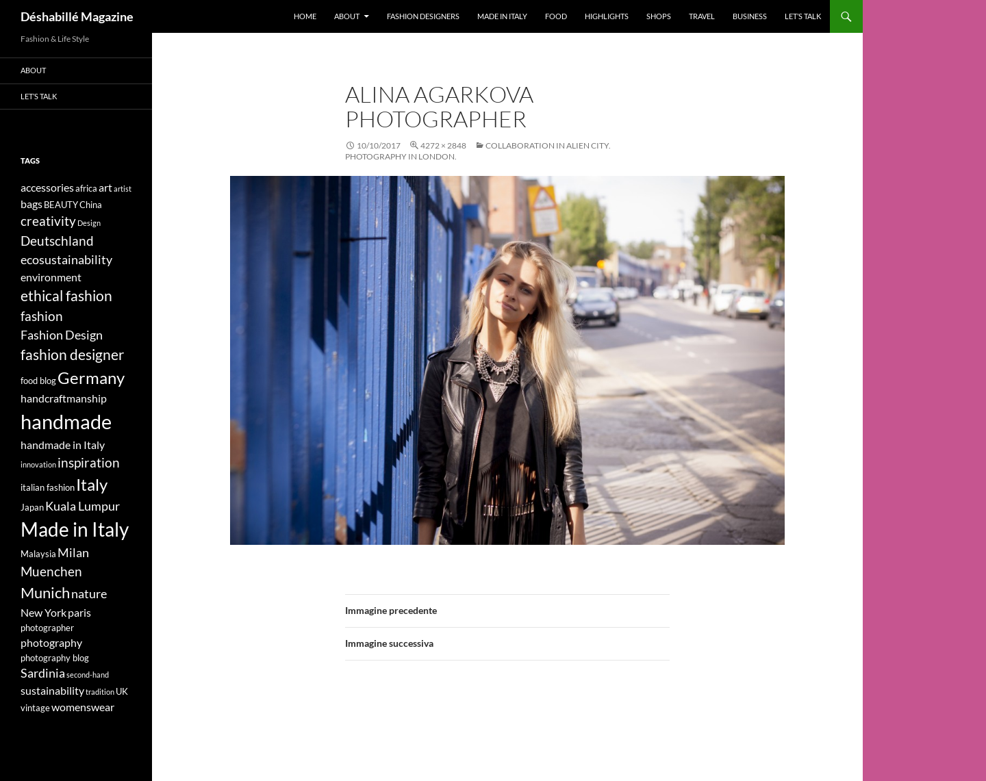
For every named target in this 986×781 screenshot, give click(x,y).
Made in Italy (502, 16)
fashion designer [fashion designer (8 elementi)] (72, 354)
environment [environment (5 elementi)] (51, 276)
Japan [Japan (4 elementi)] (32, 507)
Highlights (607, 16)
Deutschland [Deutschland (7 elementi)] (57, 240)
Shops (658, 16)
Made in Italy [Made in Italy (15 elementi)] (75, 529)
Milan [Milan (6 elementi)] (73, 553)
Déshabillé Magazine (77, 16)
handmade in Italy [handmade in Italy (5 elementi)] (63, 444)
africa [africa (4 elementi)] (86, 188)
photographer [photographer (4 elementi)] (47, 627)
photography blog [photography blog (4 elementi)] (55, 657)
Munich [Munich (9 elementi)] (45, 592)
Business (750, 16)
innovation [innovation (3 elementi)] (38, 464)
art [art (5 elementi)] (105, 187)
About (346, 16)
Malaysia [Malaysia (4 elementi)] (38, 553)
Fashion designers (423, 16)
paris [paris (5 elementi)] (79, 612)
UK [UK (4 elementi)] (122, 691)
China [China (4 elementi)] (90, 204)
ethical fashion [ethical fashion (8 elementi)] (66, 295)
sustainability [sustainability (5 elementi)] (52, 690)
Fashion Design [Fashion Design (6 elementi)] (62, 335)
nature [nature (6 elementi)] (89, 594)
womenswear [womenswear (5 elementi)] (82, 706)
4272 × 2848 (443, 145)
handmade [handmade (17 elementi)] (66, 421)
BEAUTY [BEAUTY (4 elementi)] (61, 204)
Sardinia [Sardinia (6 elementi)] (43, 673)
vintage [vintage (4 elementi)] (35, 707)
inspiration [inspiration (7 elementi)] (89, 462)
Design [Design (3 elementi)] (89, 222)
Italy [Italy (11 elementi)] (92, 484)
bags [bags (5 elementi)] (31, 203)
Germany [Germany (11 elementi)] (91, 377)
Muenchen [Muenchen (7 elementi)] (51, 571)
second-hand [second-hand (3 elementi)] (87, 674)
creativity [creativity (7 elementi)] (48, 221)
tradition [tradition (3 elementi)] (100, 691)
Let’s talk (803, 16)
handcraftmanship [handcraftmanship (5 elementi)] (64, 398)
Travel (702, 16)
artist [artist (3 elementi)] (122, 188)
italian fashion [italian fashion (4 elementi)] (48, 487)
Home (305, 16)
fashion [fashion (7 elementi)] (42, 316)
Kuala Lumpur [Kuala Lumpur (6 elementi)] (82, 506)
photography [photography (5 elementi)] (51, 642)
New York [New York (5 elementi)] (43, 612)
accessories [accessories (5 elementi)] (47, 187)
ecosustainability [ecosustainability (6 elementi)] (66, 260)
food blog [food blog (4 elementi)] (38, 380)
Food (556, 16)
